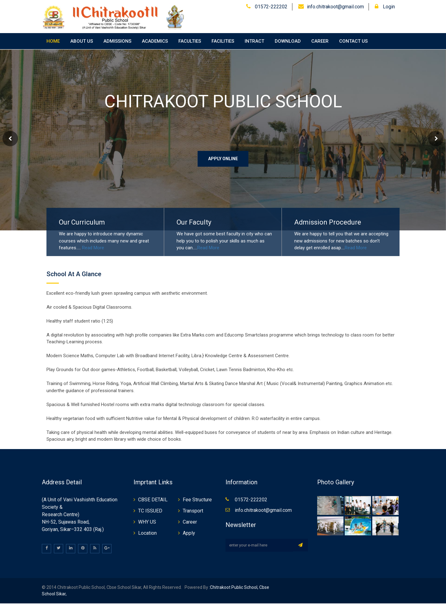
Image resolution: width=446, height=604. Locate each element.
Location (147, 534)
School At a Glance (75, 274)
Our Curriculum (82, 222)
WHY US (147, 522)
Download (288, 41)
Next (436, 138)
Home (53, 41)
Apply (189, 534)
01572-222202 (270, 7)
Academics (155, 41)
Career (320, 41)
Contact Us (353, 41)
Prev (10, 138)
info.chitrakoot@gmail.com (335, 7)
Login (385, 7)
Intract (254, 41)
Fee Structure (197, 500)
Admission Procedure (327, 222)
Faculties (189, 41)
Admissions (117, 41)
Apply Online (223, 158)
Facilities (223, 41)
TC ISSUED (150, 511)
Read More (93, 248)
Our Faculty (194, 222)
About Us (81, 41)
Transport (193, 511)
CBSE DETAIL (153, 500)
